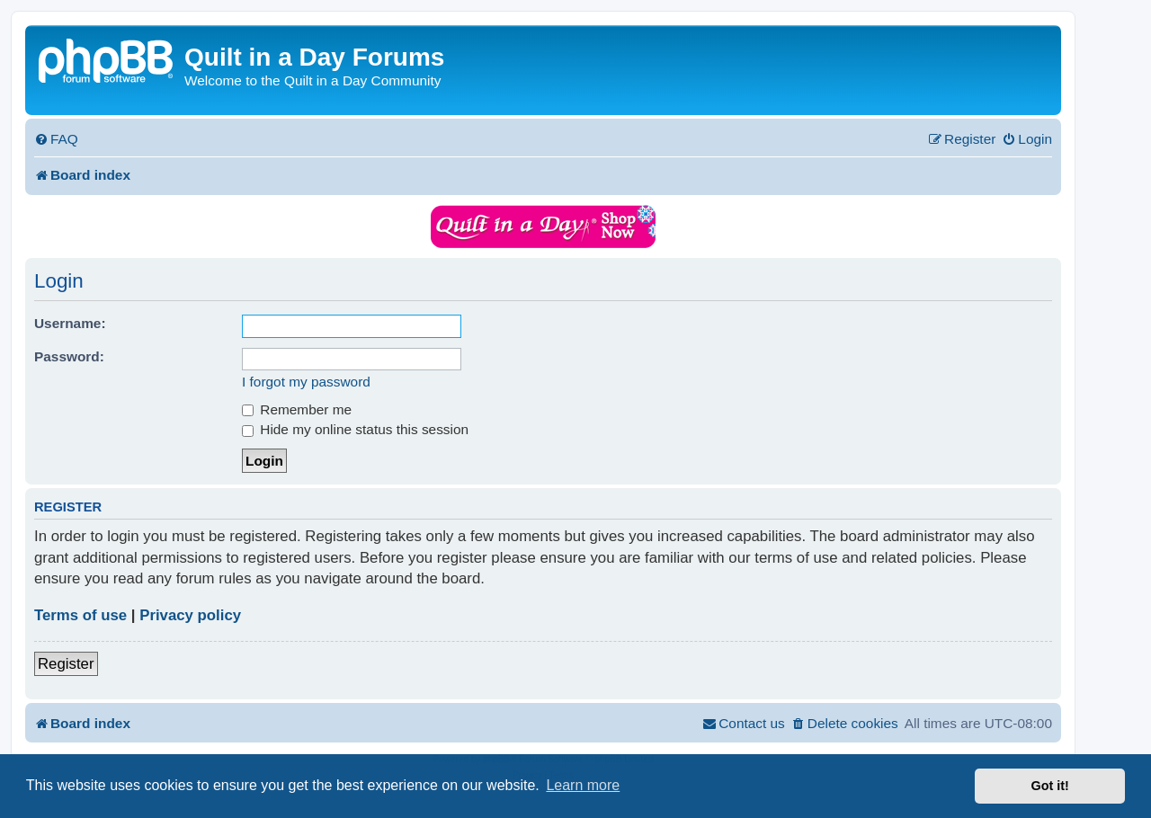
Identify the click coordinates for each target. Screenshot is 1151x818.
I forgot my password (306, 381)
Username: (70, 323)
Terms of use (80, 615)
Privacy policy (190, 615)
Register (66, 663)
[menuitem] (56, 139)
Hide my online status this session (355, 429)
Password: (69, 356)
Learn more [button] (583, 785)
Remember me (297, 409)
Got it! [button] (1050, 785)
